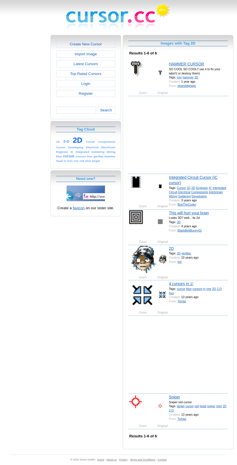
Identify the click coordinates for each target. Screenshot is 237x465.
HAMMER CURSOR (186, 64)
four (171, 293)
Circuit (173, 192)
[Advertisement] (26, 119)
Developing (199, 196)
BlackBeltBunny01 (189, 230)
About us (111, 459)
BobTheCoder (186, 204)
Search (106, 110)
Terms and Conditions (142, 459)
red (196, 406)
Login (85, 83)
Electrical (184, 192)
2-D (219, 288)
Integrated (219, 187)
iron (179, 77)
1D (189, 187)
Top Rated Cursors (86, 74)
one (208, 288)
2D (196, 77)
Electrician (216, 192)
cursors (197, 288)
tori (179, 261)
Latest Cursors (86, 64)
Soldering (184, 196)
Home (100, 459)
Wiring (173, 196)
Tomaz (181, 301)
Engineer (202, 187)
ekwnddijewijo (186, 85)
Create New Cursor (86, 44)
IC (210, 187)
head (203, 406)
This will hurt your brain (189, 213)
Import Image (86, 54)
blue (189, 288)
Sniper (174, 397)
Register (86, 93)
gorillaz (186, 253)
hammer (188, 77)
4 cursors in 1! (181, 283)
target (181, 406)
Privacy (123, 459)
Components (199, 192)
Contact (162, 459)
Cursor (181, 187)
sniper (211, 406)
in (204, 288)
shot (219, 406)
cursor (181, 288)
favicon (79, 208)
